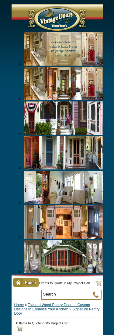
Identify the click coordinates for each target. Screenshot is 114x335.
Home (19, 305)
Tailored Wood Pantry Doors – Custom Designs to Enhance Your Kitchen (52, 307)
